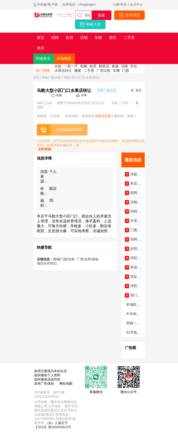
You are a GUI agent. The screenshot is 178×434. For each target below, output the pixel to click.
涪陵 (124, 66)
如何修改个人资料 (47, 375)
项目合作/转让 (47, 263)
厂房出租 (103, 70)
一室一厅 (71, 66)
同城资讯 (43, 59)
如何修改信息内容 (47, 379)
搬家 (77, 70)
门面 (125, 70)
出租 (58, 66)
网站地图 (65, 383)
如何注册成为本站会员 (50, 371)
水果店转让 (63, 70)
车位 (133, 66)
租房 (92, 66)
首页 (36, 77)
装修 (115, 66)
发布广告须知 (44, 383)
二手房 (89, 70)
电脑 (83, 66)
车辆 (116, 70)
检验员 (104, 66)
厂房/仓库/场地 (87, 259)
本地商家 (63, 59)
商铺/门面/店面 (51, 77)
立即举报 (44, 149)
